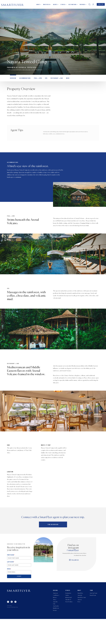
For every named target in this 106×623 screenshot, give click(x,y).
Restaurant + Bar (52, 80)
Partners (80, 5)
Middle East (56, 611)
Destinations (70, 5)
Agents (53, 5)
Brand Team (93, 597)
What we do (44, 5)
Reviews (55, 591)
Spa (43, 80)
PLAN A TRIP (99, 5)
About (36, 5)
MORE (62, 80)
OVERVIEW (12, 80)
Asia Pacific (56, 609)
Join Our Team (93, 594)
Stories (60, 5)
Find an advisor (53, 526)
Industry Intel (68, 599)
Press (79, 604)
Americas (55, 594)
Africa (54, 602)
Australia (55, 604)
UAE (54, 606)
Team (91, 591)
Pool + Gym (35, 80)
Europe (55, 614)
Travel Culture (69, 604)
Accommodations (24, 80)
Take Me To (68, 602)
